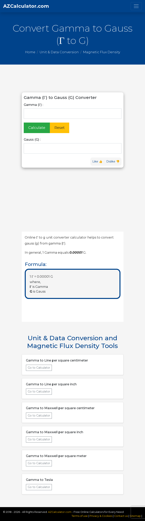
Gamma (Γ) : (33, 105)
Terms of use (80, 515)
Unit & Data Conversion (59, 52)
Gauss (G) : (32, 139)
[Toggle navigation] (136, 6)
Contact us (121, 515)
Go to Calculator (39, 367)
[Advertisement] (72, 78)
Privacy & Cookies (101, 515)
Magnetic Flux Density (101, 52)
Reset (59, 128)
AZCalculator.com (26, 6)
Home (30, 52)
